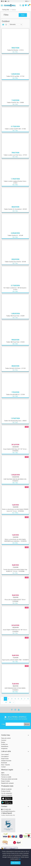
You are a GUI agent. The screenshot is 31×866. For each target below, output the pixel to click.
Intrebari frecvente (6, 760)
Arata (22, 15)
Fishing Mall (5, 9)
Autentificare (4, 746)
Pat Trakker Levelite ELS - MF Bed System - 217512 (15, 288)
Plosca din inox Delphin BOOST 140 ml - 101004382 (15, 600)
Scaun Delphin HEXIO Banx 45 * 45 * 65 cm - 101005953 (15, 450)
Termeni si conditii (6, 777)
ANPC (2, 773)
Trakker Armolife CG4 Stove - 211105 (15, 368)
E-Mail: (3, 724)
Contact (3, 767)
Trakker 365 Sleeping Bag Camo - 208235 (15, 420)
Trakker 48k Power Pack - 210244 (15, 342)
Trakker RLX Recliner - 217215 (15, 50)
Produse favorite (5, 791)
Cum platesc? (5, 756)
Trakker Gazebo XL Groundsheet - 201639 (15, 209)
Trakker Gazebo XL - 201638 (15, 235)
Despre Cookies (5, 781)
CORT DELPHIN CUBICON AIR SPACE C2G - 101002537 (15, 480)
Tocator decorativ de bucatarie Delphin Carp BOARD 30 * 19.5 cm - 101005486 (15, 570)
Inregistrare (4, 748)
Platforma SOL (5, 775)
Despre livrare (5, 758)
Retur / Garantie (5, 765)
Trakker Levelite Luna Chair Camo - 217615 (15, 155)
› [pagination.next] (13, 702)
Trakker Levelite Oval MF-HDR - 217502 (15, 129)
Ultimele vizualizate (6, 789)
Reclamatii (4, 762)
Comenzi (3, 740)
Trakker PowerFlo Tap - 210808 (15, 102)
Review (3, 742)
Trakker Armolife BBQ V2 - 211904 (15, 394)
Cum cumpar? (5, 754)
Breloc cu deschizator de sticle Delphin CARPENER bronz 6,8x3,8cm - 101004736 (15, 540)
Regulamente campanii (7, 783)
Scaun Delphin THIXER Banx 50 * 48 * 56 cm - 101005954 (15, 630)
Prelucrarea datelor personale (9, 779)
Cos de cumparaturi (6, 793)
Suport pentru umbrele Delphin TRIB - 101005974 (15, 660)
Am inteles (15, 863)
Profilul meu (4, 744)
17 (6, 702)
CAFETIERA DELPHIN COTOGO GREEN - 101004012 (15, 689)
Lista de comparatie (6, 795)
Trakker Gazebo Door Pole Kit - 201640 (15, 261)
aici (20, 859)
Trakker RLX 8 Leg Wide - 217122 (15, 76)
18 (10, 702)
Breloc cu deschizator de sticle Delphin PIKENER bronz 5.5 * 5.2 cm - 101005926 (15, 510)
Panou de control (6, 738)
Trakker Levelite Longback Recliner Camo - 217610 (15, 182)
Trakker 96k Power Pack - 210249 (15, 316)
